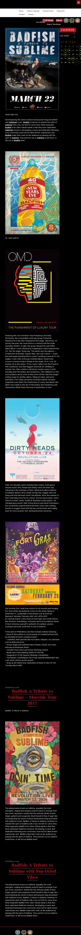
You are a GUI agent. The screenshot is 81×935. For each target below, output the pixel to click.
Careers (31, 14)
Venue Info (61, 11)
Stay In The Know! (54, 24)
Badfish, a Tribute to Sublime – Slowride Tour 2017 (32, 697)
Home (21, 11)
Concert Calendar (33, 11)
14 (65, 54)
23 (73, 58)
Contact (22, 14)
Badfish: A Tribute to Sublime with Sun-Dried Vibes (32, 871)
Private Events (48, 11)
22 (69, 58)
